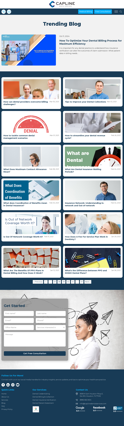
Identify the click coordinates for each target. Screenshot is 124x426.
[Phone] (3, 12)
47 (82, 282)
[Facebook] (3, 385)
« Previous (38, 282)
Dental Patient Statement (43, 403)
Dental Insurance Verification (44, 400)
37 (55, 282)
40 (68, 282)
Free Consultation (103, 12)
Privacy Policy (6, 409)
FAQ (3, 406)
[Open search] (121, 11)
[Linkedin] (8, 385)
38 (59, 282)
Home (3, 394)
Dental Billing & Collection (43, 397)
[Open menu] (116, 12)
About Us (5, 397)
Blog (3, 403)
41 (73, 282)
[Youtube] (17, 385)
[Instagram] (13, 385)
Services (4, 400)
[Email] (9, 12)
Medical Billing (85, 12)
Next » (87, 282)
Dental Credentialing (41, 394)
